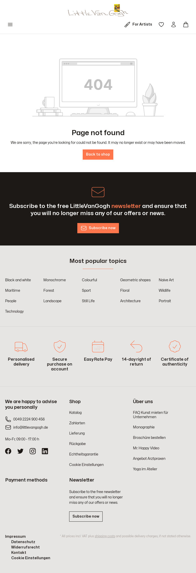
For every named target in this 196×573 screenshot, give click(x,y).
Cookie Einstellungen (86, 464)
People (10, 301)
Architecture (130, 301)
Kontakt (18, 552)
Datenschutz (23, 542)
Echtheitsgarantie (83, 454)
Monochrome (54, 280)
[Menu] (10, 24)
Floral (124, 290)
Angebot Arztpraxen (149, 458)
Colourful (89, 280)
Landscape (52, 301)
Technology (14, 311)
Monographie (144, 427)
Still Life (88, 301)
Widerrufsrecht (25, 547)
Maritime (12, 290)
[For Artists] (139, 24)
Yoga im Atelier (145, 469)
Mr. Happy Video (146, 448)
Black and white (18, 280)
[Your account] (173, 24)
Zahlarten (77, 423)
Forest (48, 290)
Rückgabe (77, 444)
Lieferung (77, 433)
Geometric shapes (135, 280)
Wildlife (164, 290)
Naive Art (166, 280)
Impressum (15, 536)
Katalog (75, 412)
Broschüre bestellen (149, 437)
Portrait (165, 301)
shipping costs (105, 536)
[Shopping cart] (186, 24)
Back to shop (98, 154)
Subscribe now (85, 516)
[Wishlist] (161, 24)
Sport (86, 290)
